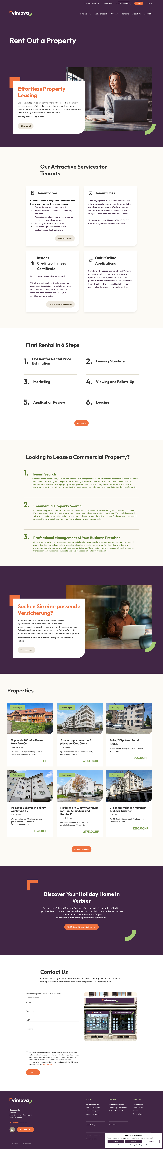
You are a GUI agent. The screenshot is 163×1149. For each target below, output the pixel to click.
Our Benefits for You (116, 1105)
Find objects (85, 13)
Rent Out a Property (93, 1108)
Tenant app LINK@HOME (118, 1108)
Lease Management (93, 1111)
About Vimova (138, 1105)
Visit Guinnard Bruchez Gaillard (81, 927)
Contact (139, 3)
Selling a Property (92, 1105)
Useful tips (148, 13)
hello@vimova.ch (19, 1122)
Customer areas (123, 3)
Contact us (81, 423)
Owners (114, 13)
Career (135, 1111)
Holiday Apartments (116, 1111)
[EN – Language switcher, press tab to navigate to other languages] (149, 3)
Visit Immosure (26, 650)
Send (33, 1072)
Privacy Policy (47, 1064)
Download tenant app (91, 3)
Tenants (125, 13)
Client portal (25, 126)
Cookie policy (134, 1145)
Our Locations (138, 1114)
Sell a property (101, 13)
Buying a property (81, 849)
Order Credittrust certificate (60, 304)
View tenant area (65, 238)
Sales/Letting (90, 1125)
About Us (136, 13)
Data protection (123, 1145)
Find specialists (108, 3)
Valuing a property (92, 1114)
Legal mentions (144, 1145)
